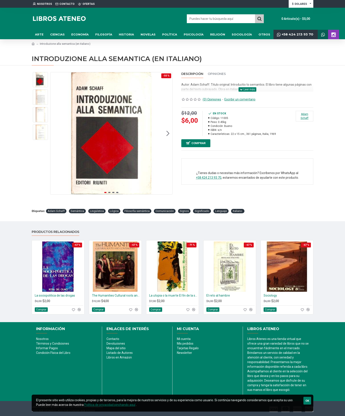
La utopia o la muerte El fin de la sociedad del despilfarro (173, 295)
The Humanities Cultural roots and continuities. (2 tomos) (116, 295)
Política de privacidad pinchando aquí (109, 405)
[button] (167, 133)
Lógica (114, 211)
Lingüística (97, 211)
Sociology (270, 295)
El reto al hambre (218, 295)
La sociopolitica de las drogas (55, 295)
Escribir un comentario (239, 99)
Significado (202, 211)
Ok (307, 400)
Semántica (77, 211)
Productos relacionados (55, 232)
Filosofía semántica (137, 211)
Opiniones (217, 74)
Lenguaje (221, 211)
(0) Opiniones (212, 99)
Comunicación (165, 211)
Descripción (192, 74)
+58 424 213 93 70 (208, 179)
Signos (184, 211)
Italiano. (238, 211)
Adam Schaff (56, 211)
